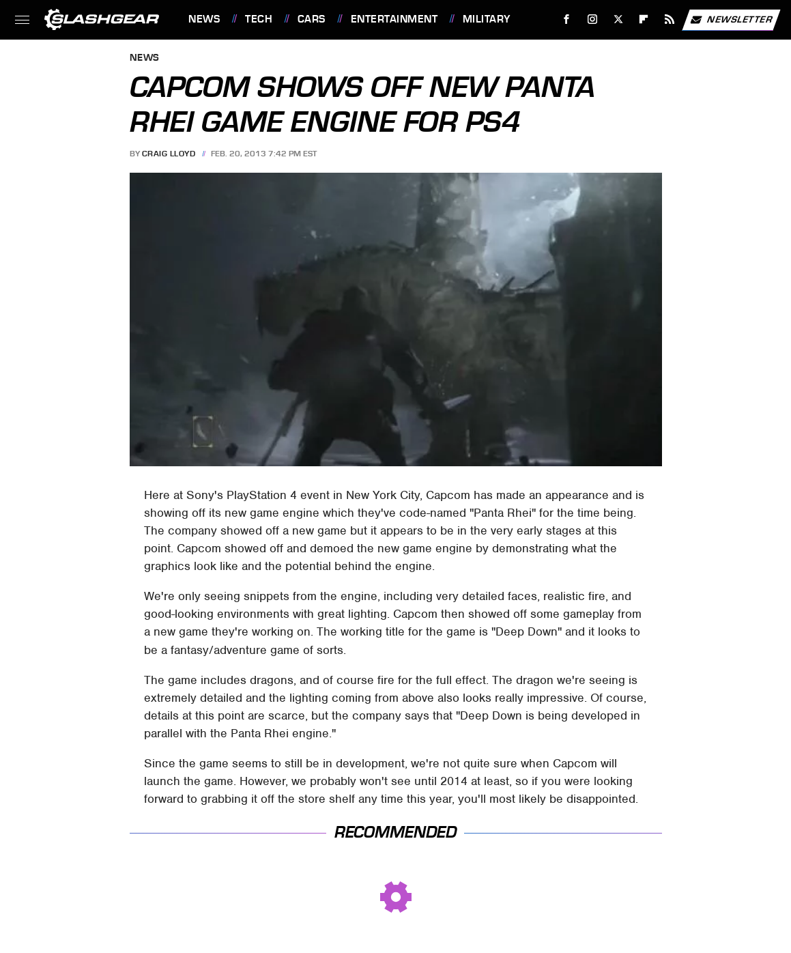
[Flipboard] (644, 19)
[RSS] (670, 19)
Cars (312, 19)
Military (486, 19)
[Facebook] (567, 19)
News (204, 19)
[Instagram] (593, 19)
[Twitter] (618, 19)
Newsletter (731, 20)
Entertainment (394, 19)
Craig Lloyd (169, 153)
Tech (258, 19)
